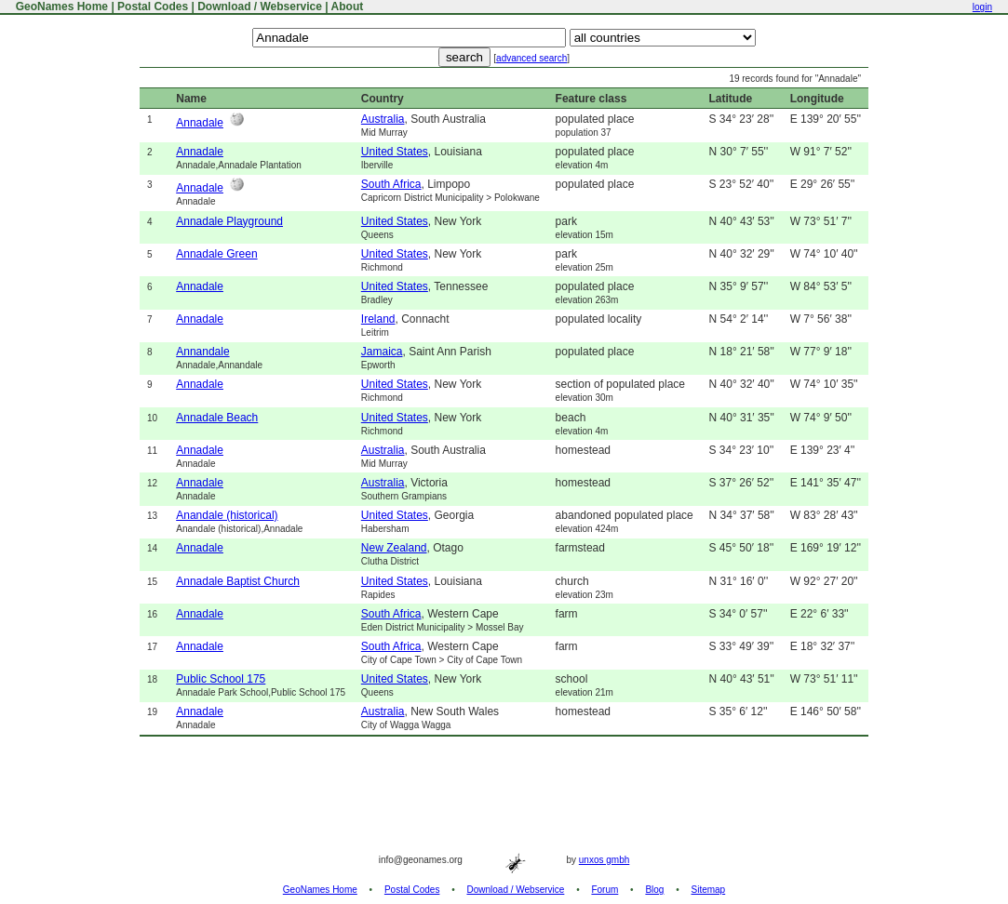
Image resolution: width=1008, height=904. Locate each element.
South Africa (391, 184)
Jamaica (382, 351)
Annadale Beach (217, 417)
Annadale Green (216, 253)
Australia (383, 119)
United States (394, 151)
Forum (604, 889)
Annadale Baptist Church (238, 581)
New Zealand (394, 547)
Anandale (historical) (226, 515)
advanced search (531, 58)
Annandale (202, 351)
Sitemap (709, 889)
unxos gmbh (604, 860)
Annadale (199, 122)
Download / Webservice (259, 6)
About (347, 6)
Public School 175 (220, 678)
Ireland (378, 319)
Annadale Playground (229, 221)
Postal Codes (152, 6)
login (982, 7)
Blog (654, 889)
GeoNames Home (60, 6)
